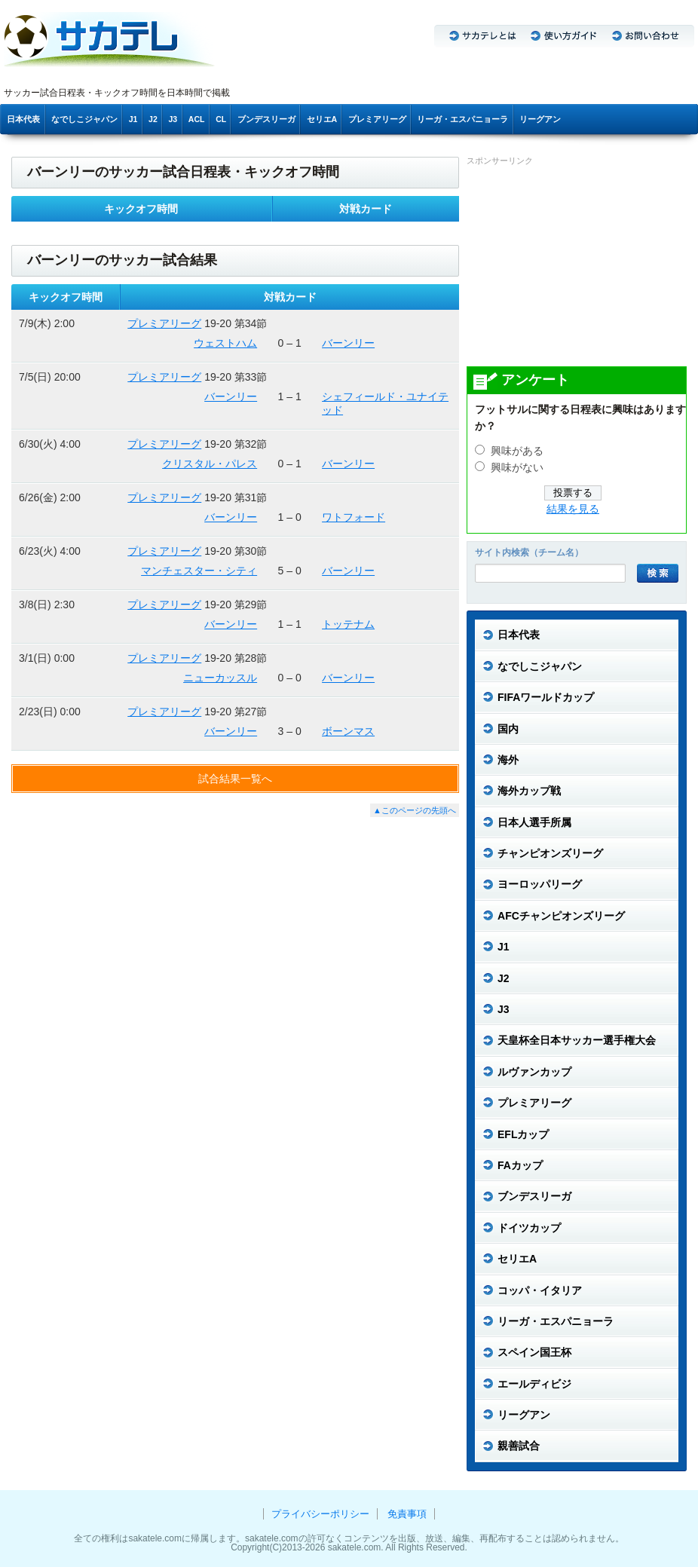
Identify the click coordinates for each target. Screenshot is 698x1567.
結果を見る (572, 509)
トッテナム (348, 624)
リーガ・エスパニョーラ (462, 119)
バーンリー (348, 343)
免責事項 (407, 1514)
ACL (196, 119)
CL (221, 119)
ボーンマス (348, 731)
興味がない (517, 468)
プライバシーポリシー (320, 1514)
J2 (153, 119)
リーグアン (540, 119)
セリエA (322, 119)
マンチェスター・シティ (199, 571)
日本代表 (23, 119)
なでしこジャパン (84, 119)
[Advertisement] (580, 265)
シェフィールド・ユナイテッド (385, 403)
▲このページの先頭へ (414, 810)
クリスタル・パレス (209, 464)
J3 (172, 119)
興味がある (517, 451)
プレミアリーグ (377, 119)
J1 (133, 119)
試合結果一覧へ (235, 779)
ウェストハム (225, 343)
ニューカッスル (220, 678)
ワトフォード (353, 517)
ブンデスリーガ (266, 119)
